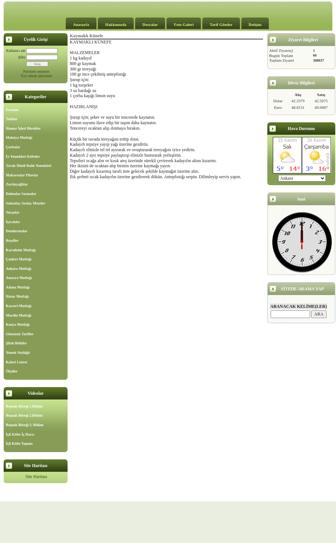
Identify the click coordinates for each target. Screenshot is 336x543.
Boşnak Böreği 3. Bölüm (24, 425)
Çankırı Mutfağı (18, 259)
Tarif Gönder (221, 24)
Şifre (21, 57)
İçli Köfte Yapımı (19, 443)
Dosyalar (150, 24)
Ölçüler (12, 371)
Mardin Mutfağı (18, 315)
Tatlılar (12, 119)
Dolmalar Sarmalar (21, 194)
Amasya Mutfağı (19, 278)
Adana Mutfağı (18, 287)
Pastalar (12, 110)
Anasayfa (81, 24)
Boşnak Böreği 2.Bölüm (24, 415)
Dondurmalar (16, 231)
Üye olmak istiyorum (36, 76)
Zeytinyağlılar (17, 184)
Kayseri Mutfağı (18, 306)
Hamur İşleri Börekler (23, 128)
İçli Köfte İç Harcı (20, 434)
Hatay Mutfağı (17, 296)
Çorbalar (13, 147)
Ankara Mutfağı (18, 269)
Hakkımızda (115, 24)
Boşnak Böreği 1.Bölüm (24, 406)
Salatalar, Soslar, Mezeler (25, 203)
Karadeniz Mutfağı (21, 250)
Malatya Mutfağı (19, 137)
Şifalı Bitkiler (16, 343)
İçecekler (13, 222)
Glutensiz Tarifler (20, 334)
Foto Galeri (184, 24)
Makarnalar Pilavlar (22, 175)
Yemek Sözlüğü (18, 353)
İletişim (255, 24)
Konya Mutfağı (18, 324)
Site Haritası (36, 476)
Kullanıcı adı (15, 51)
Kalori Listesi (16, 362)
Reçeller (12, 240)
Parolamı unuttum (36, 71)
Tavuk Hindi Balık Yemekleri (28, 166)
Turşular (12, 212)
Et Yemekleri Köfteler (23, 156)
